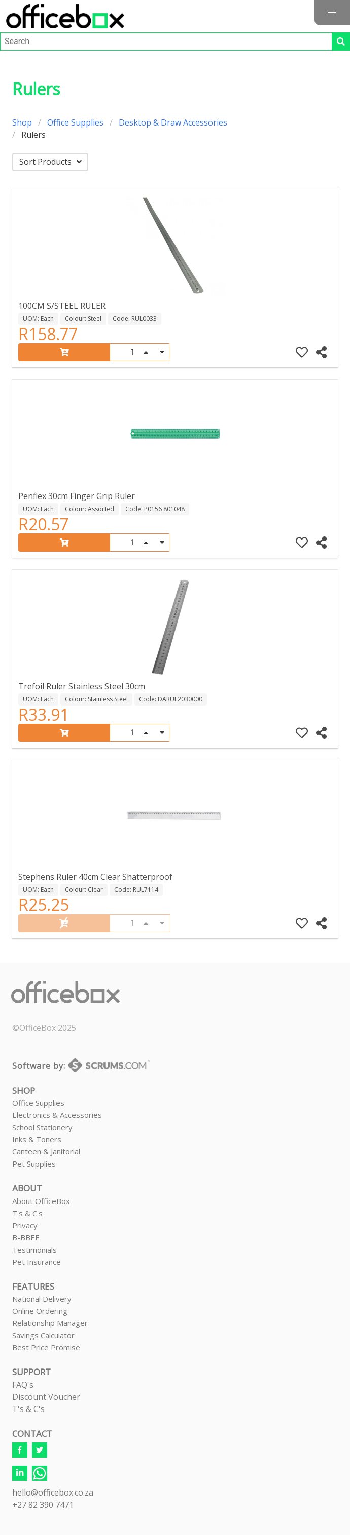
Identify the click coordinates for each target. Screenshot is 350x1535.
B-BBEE (26, 1237)
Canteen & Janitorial (46, 1151)
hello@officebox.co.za (52, 1492)
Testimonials (34, 1249)
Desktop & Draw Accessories (173, 122)
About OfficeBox (41, 1201)
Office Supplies (75, 122)
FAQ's (22, 1384)
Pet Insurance (36, 1262)
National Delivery (42, 1299)
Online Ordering (39, 1311)
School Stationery (42, 1127)
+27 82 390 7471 (43, 1504)
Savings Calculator (43, 1335)
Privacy (25, 1225)
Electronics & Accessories (57, 1115)
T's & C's (27, 1213)
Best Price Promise (46, 1347)
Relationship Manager (50, 1323)
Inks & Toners (36, 1139)
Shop (22, 122)
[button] (332, 12)
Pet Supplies (34, 1163)
